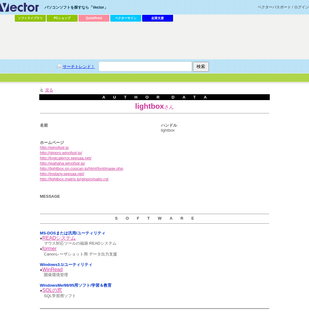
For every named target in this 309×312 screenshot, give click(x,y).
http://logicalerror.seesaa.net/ (65, 158)
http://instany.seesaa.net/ (62, 173)
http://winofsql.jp (54, 147)
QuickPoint (94, 18)
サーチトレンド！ (79, 66)
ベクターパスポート (274, 7)
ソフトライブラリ (30, 18)
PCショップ (62, 18)
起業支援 (157, 18)
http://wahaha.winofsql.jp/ (62, 163)
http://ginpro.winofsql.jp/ (61, 152)
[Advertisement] (154, 40)
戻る (49, 90)
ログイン (301, 7)
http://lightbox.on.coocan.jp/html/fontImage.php (81, 168)
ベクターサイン (126, 18)
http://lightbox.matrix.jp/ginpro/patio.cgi (74, 179)
